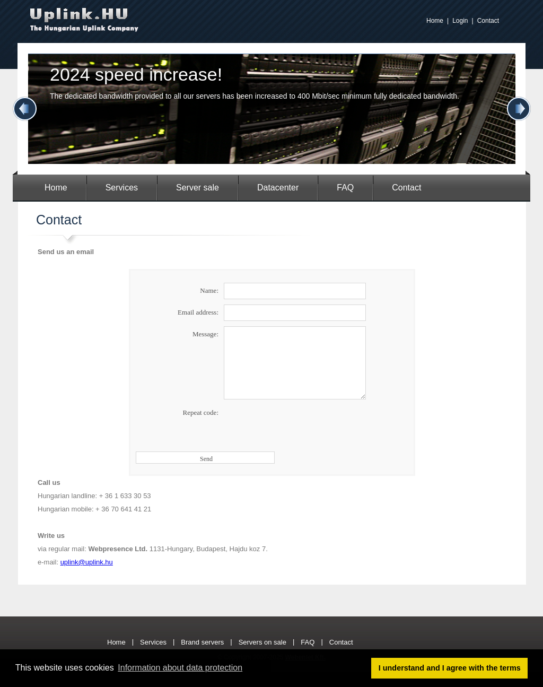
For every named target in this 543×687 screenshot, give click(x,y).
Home (434, 20)
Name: (209, 290)
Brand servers (202, 642)
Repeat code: (201, 412)
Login (460, 20)
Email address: (198, 312)
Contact (488, 20)
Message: (205, 334)
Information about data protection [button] (180, 667)
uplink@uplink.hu (86, 562)
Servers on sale (262, 642)
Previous (25, 109)
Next (518, 109)
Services (122, 187)
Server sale (197, 187)
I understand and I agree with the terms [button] (450, 668)
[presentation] (304, 425)
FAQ (345, 187)
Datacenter (278, 187)
